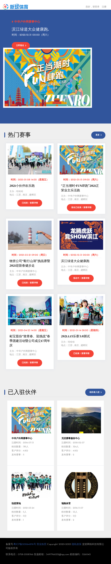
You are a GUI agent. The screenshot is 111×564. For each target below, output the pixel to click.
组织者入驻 (94, 392)
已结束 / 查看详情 (30, 203)
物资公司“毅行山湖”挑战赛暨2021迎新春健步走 (29, 263)
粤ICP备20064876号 (24, 544)
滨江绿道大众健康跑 (75, 261)
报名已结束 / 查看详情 (81, 207)
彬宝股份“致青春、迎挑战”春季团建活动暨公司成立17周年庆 (29, 340)
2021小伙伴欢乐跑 (22, 185)
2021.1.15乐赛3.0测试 (75, 336)
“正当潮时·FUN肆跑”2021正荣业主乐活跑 (80, 187)
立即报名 (20, 46)
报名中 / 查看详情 (81, 278)
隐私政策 (76, 544)
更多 (97, 135)
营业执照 (41, 544)
